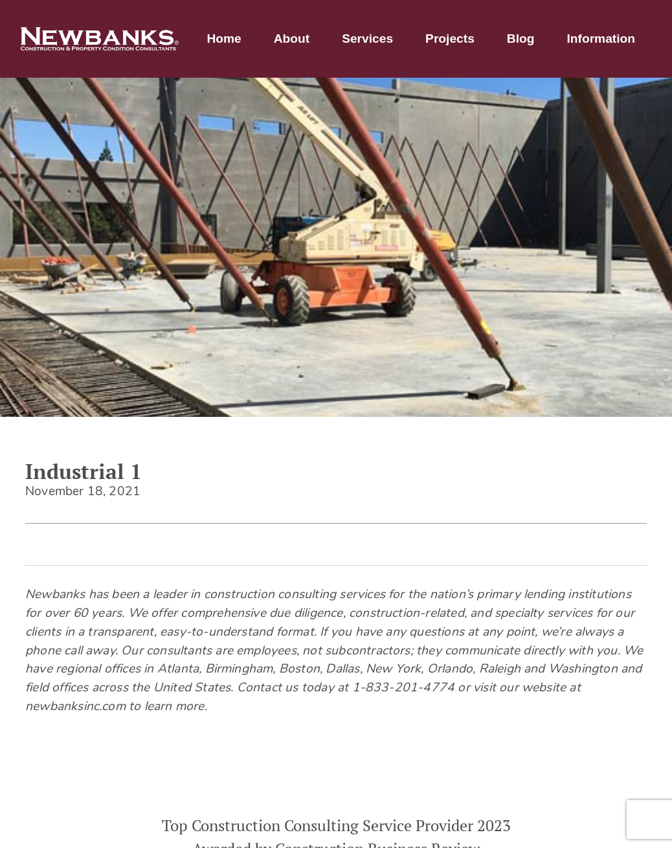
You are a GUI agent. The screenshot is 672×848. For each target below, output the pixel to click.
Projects (450, 38)
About (291, 38)
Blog (521, 38)
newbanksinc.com (75, 707)
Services (367, 38)
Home (224, 38)
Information (600, 38)
